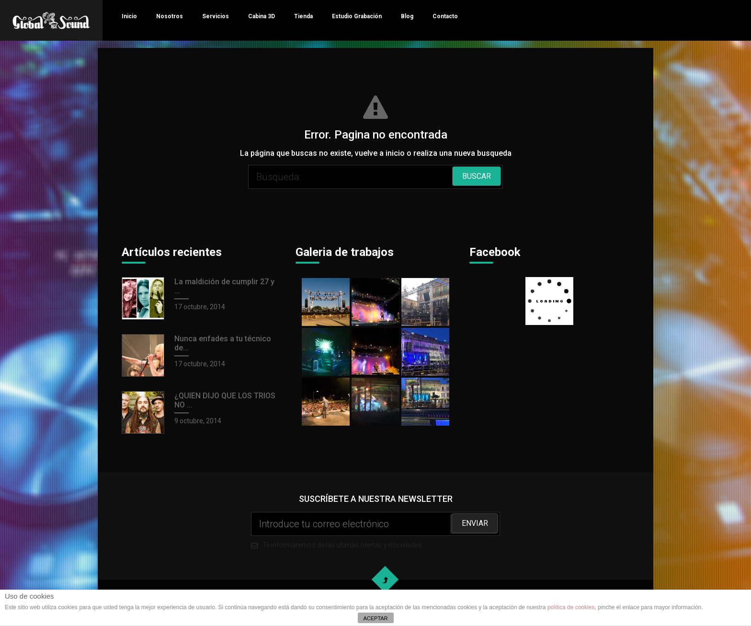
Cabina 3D (261, 16)
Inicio (129, 16)
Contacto (445, 16)
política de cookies (571, 607)
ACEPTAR (375, 618)
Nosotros (169, 16)
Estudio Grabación (357, 16)
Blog (407, 16)
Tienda (303, 16)
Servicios (215, 16)
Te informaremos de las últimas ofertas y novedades (375, 530)
